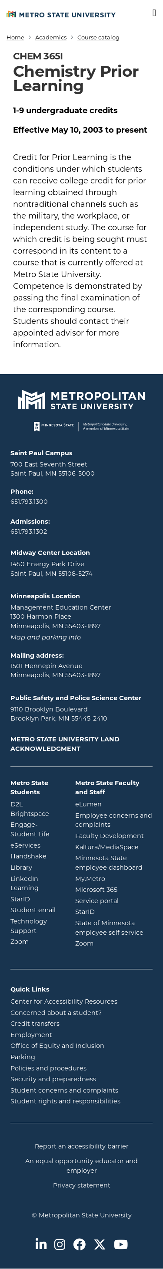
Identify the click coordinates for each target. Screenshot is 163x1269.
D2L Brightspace (36, 809)
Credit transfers (35, 1024)
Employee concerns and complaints (113, 820)
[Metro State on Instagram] (59, 1245)
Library (36, 867)
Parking (22, 1057)
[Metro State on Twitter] (99, 1245)
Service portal (114, 900)
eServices (36, 845)
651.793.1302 (28, 531)
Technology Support (28, 926)
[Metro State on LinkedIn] (41, 1245)
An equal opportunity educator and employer (81, 1165)
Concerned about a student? (56, 1013)
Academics (51, 37)
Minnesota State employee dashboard (114, 862)
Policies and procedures (48, 1068)
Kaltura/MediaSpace (114, 846)
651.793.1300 (29, 502)
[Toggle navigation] (148, 13)
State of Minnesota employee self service (114, 927)
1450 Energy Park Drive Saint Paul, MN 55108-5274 (51, 568)
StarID (36, 898)
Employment (31, 1035)
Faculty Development (109, 836)
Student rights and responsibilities (65, 1101)
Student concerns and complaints (64, 1090)
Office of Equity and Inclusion (57, 1046)
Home (15, 37)
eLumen (114, 803)
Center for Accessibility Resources (63, 1001)
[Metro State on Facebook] (79, 1245)
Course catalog (98, 37)
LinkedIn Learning (36, 883)
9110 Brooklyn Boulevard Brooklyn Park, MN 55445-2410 (58, 714)
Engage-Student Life (36, 829)
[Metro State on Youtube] (121, 1245)
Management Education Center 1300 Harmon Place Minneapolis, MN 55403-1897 (60, 617)
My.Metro (114, 878)
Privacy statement (81, 1185)
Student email (36, 909)
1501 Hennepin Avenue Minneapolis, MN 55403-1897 (55, 670)
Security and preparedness (53, 1079)
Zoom (36, 941)
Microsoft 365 (114, 889)
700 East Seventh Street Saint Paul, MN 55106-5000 (52, 469)
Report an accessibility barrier (82, 1146)
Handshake (36, 855)
